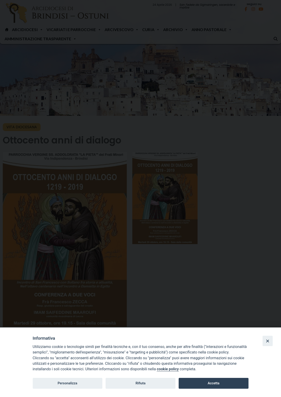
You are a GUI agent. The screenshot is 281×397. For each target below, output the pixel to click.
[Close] (268, 341)
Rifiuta (140, 383)
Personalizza (67, 383)
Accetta (213, 383)
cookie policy (168, 369)
